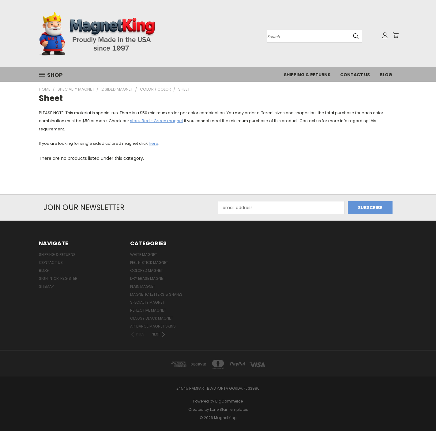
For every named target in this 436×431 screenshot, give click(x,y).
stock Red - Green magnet (156, 121)
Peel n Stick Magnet (149, 262)
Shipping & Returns (307, 75)
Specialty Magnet (147, 302)
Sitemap (46, 286)
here (153, 143)
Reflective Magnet (148, 310)
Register (68, 278)
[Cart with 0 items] (396, 35)
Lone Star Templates (229, 409)
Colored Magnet (146, 270)
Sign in (46, 278)
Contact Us (355, 75)
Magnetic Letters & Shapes (156, 294)
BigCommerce (229, 401)
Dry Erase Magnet (147, 278)
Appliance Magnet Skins (153, 326)
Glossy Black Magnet (151, 318)
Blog (386, 75)
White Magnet (143, 254)
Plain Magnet (142, 286)
